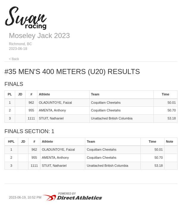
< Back (14, 59)
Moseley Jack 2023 (39, 36)
